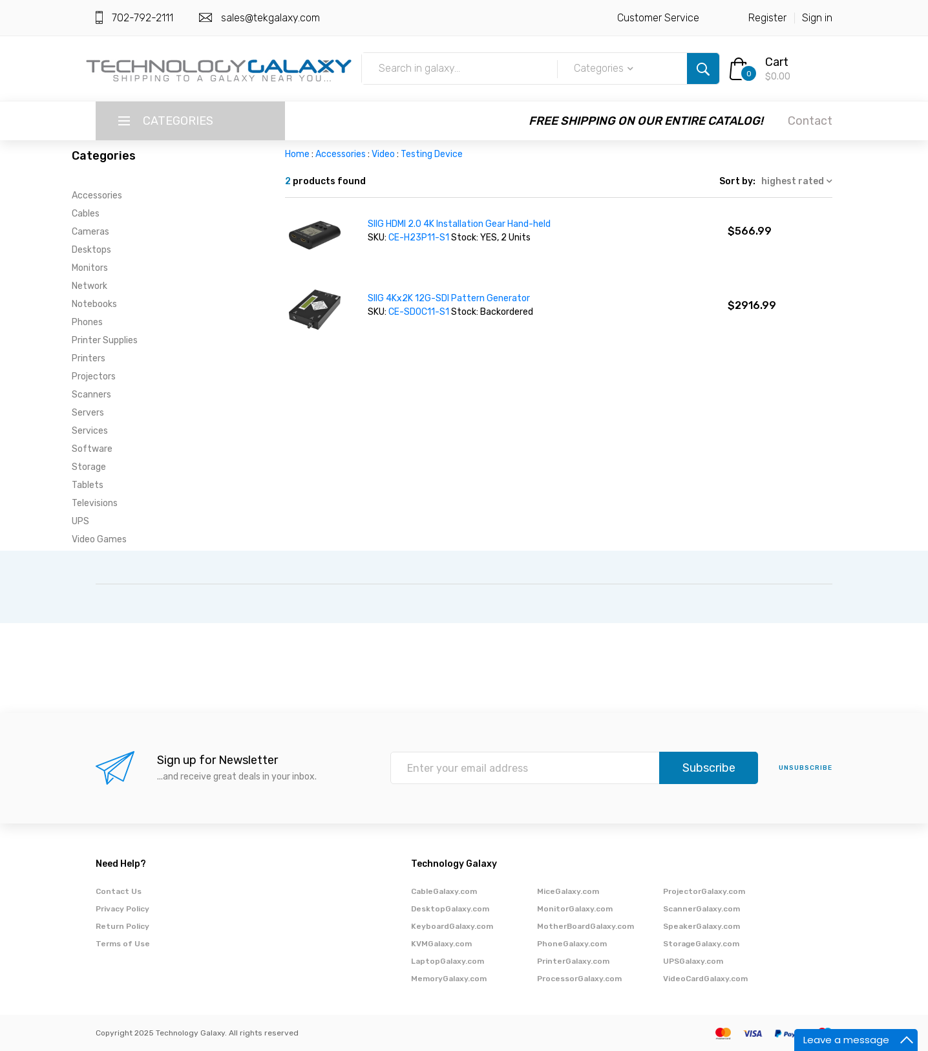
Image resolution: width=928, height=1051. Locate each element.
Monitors (90, 267)
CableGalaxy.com (444, 891)
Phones (87, 322)
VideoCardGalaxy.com (705, 978)
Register (767, 18)
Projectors (94, 376)
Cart (776, 62)
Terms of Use (123, 943)
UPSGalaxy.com (693, 961)
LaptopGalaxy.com (447, 961)
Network (89, 286)
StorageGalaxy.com (701, 943)
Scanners (91, 394)
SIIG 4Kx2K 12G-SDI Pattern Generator (449, 298)
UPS (80, 521)
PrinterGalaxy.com (573, 961)
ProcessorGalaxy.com (579, 978)
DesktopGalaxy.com (450, 908)
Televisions (95, 503)
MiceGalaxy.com (568, 891)
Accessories (97, 195)
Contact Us (119, 891)
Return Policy (122, 926)
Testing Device (432, 154)
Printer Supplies (105, 340)
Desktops (91, 249)
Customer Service (658, 18)
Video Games (99, 539)
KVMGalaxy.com (441, 943)
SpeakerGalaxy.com (701, 926)
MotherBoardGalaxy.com (585, 926)
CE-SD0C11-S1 (418, 311)
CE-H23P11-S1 (418, 237)
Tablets (87, 485)
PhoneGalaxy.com (572, 943)
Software (92, 448)
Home (297, 154)
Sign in (817, 18)
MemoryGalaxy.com (449, 978)
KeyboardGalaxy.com (452, 926)
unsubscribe (805, 768)
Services (90, 430)
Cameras (90, 231)
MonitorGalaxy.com (575, 908)
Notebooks (94, 304)
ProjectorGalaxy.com (704, 891)
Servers (88, 412)
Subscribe (708, 768)
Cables (86, 213)
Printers (88, 358)
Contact (810, 121)
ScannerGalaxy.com (701, 908)
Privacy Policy (122, 908)
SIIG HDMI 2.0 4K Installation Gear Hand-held (459, 223)
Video (383, 154)
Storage (89, 467)
